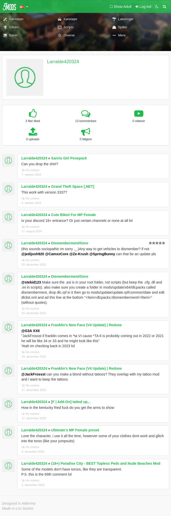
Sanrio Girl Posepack (69, 158)
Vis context (30, 170)
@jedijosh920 (32, 254)
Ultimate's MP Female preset (75, 430)
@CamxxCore (56, 254)
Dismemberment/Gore (69, 243)
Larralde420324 (63, 61)
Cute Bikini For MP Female (73, 215)
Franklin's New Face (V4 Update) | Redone (86, 325)
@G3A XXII (30, 331)
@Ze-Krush (78, 254)
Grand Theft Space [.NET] (72, 186)
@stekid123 (31, 282)
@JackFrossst (33, 374)
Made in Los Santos (17, 508)
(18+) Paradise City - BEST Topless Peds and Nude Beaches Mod (105, 463)
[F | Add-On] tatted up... (71, 402)
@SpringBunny (102, 254)
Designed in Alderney (19, 503)
